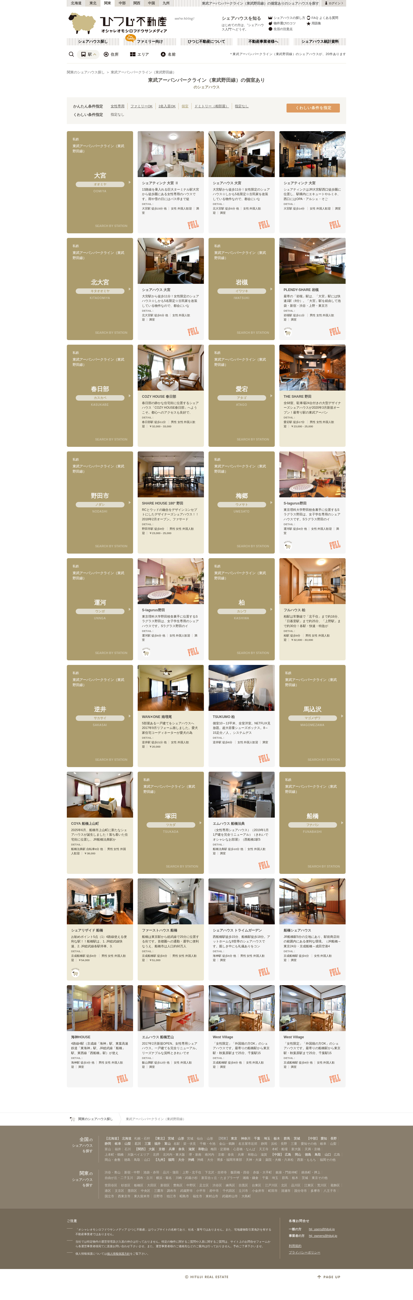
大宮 (100, 175)
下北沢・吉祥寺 (216, 1172)
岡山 (298, 1154)
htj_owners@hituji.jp (323, 1235)
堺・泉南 (195, 1154)
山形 (181, 1138)
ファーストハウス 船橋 (159, 930)
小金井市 (258, 1190)
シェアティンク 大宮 (299, 183)
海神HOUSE (80, 1037)
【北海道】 (112, 1138)
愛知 (324, 1138)
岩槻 (242, 282)
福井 (157, 1143)
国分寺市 (300, 1190)
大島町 (246, 1196)
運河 (100, 602)
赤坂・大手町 (262, 1172)
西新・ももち (306, 1159)
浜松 (274, 1143)
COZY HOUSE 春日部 (159, 397)
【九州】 (160, 1159)
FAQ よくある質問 (322, 17)
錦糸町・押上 (310, 1172)
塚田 (171, 816)
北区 (284, 1185)
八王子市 (330, 1190)
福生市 (197, 1196)
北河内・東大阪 (174, 1154)
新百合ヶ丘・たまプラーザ (220, 1177)
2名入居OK (167, 106)
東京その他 (320, 1177)
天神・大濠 (254, 1159)
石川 (138, 1143)
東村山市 (212, 1196)
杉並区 (125, 1185)
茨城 (297, 1138)
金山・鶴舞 (227, 1143)
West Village (223, 1037)
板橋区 (138, 1185)
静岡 (108, 1143)
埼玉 (267, 1138)
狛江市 (171, 1196)
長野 (333, 1138)
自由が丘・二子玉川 (119, 1177)
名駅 (177, 1143)
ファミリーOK (141, 106)
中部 (122, 3)
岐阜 (118, 1143)
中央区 (145, 1190)
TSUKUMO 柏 (224, 717)
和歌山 (203, 1149)
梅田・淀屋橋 (220, 1149)
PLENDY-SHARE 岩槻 (301, 290)
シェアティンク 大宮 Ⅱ (160, 183)
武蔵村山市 (230, 1196)
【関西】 (141, 1149)
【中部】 (313, 1138)
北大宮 (100, 282)
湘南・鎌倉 (250, 1177)
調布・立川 (145, 1177)
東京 (234, 1138)
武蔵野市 (186, 1190)
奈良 (181, 1149)
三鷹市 (158, 1190)
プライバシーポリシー (304, 1252)
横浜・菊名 (164, 1177)
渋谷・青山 (112, 1172)
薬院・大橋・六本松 (279, 1159)
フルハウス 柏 (294, 610)
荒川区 (322, 1185)
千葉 (257, 1138)
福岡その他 (328, 1159)
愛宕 (242, 389)
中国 (151, 3)
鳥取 (318, 1154)
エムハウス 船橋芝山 (158, 1037)
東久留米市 (142, 1196)
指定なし (242, 106)
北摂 (156, 1154)
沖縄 (191, 1159)
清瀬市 (286, 1190)
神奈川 (245, 1138)
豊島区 (178, 1185)
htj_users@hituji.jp (322, 1229)
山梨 (127, 1143)
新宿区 (165, 1185)
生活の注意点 (280, 29)
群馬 (287, 1138)
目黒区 (243, 1185)
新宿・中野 (132, 1172)
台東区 (256, 1185)
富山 (167, 1143)
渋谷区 (217, 1185)
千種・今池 (207, 1143)
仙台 (200, 1138)
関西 (137, 3)
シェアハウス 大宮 (227, 183)
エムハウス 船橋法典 (229, 824)
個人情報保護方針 (118, 1253)
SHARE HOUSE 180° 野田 (162, 503)
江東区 (309, 1185)
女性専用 (117, 106)
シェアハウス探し (93, 42)
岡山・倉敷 (112, 1159)
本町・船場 (280, 1149)
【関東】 (223, 1138)
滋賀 (191, 1149)
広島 (288, 1154)
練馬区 (230, 1185)
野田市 (100, 495)
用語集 (313, 23)
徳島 (308, 1154)
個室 (185, 106)
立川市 (243, 1190)
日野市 (158, 1196)
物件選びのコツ (282, 23)
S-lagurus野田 (295, 503)
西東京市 (124, 1196)
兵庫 (172, 1149)
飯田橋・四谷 (240, 1172)
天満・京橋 (312, 1149)
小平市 (201, 1190)
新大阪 (296, 1149)
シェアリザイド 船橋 (87, 930)
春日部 (100, 389)
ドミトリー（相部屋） (211, 106)
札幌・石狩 (142, 1138)
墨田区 (132, 1190)
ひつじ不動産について (206, 42)
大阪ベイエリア (138, 1154)
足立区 (204, 1185)
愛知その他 (309, 1143)
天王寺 (263, 1149)
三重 (148, 1143)
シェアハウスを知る (241, 18)
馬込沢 (312, 709)
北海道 (76, 3)
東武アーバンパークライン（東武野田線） (143, 72)
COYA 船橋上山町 (85, 824)
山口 (328, 1154)
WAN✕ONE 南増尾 (157, 717)
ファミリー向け (150, 42)
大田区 (152, 1185)
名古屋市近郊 (247, 1143)
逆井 (100, 709)
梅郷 (242, 495)
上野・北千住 (191, 1172)
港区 (108, 1190)
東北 (93, 3)
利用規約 (295, 1245)
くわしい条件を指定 (313, 108)
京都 (162, 1149)
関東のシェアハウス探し (86, 72)
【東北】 (160, 1138)
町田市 (273, 1190)
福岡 (171, 1159)
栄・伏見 (189, 1143)
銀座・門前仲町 (287, 1172)
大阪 (152, 1149)
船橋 (313, 816)
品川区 (296, 1185)
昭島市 (184, 1196)
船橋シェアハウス (297, 930)
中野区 (191, 1185)
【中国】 (277, 1154)
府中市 (214, 1190)
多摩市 (315, 1190)
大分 (181, 1159)
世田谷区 (111, 1185)
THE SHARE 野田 (297, 397)
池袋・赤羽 (151, 1172)
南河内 (209, 1154)
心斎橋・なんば (244, 1149)
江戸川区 (271, 1185)
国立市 (109, 1196)
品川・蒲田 (171, 1172)
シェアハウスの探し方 (286, 17)
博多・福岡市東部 (229, 1159)
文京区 (119, 1190)
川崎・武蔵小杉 (187, 1177)
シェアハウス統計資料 (320, 42)
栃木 (277, 1138)
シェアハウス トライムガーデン (237, 930)
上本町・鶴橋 (114, 1154)
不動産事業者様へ (263, 42)
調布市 (171, 1190)
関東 (107, 3)
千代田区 (229, 1190)
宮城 (171, 1138)
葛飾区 (335, 1185)
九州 (166, 3)
